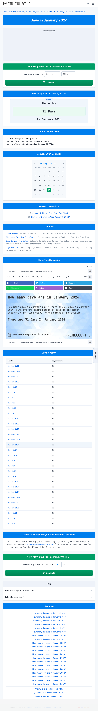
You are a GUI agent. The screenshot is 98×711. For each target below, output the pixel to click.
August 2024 (13, 482)
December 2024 (14, 497)
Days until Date (12, 247)
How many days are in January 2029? (49, 665)
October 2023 (13, 424)
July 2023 (12, 408)
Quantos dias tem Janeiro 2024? (49, 696)
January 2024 (13, 445)
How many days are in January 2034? (49, 680)
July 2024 (12, 471)
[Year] (54, 163)
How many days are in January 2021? (49, 639)
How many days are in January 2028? (49, 661)
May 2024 (11, 461)
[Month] (45, 164)
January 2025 (13, 508)
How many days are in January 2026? (49, 654)
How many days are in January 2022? (49, 643)
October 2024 (13, 487)
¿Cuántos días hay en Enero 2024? (49, 692)
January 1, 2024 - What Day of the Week (50, 213)
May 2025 (11, 524)
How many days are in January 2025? (49, 650)
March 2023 (12, 387)
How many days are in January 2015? (49, 620)
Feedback (95, 355)
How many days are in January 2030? (49, 669)
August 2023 (13, 419)
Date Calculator (12, 233)
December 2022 (14, 371)
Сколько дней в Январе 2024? (49, 689)
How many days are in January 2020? (49, 635)
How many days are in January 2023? (49, 647)
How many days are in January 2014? (49, 617)
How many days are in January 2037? (49, 684)
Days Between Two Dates (17, 241)
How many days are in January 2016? (49, 624)
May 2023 (11, 398)
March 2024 (12, 450)
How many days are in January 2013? (49, 613)
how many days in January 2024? (39, 544)
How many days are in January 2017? (49, 628)
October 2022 (13, 366)
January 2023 (13, 382)
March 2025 (12, 513)
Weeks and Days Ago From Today (21, 237)
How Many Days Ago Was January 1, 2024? (50, 217)
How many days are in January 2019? (49, 632)
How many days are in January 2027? (49, 658)
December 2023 (14, 434)
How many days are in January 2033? (49, 676)
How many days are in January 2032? (49, 673)
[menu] (93, 3)
